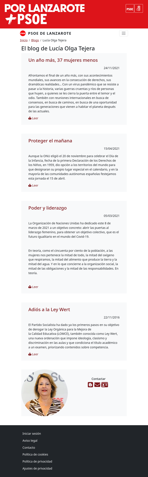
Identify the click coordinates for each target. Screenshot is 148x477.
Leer (33, 118)
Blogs (35, 40)
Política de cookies (35, 454)
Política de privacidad (37, 461)
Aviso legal (29, 440)
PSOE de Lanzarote (49, 33)
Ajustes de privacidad (37, 468)
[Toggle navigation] (123, 33)
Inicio (24, 40)
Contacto (28, 447)
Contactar (98, 379)
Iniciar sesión (31, 433)
